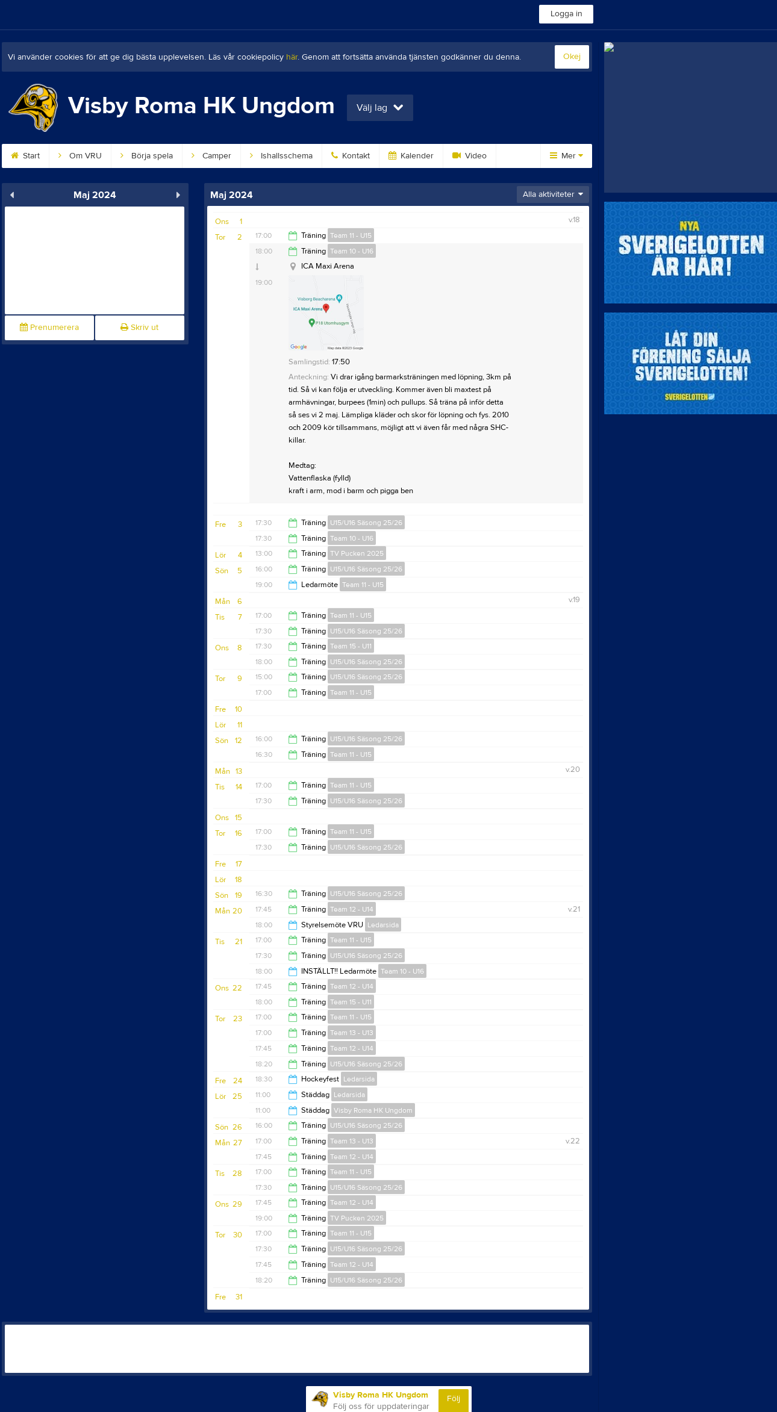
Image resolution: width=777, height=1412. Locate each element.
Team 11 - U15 (351, 235)
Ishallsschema (281, 156)
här (292, 57)
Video (469, 156)
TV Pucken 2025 (357, 553)
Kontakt (350, 156)
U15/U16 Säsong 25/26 (366, 522)
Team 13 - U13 (351, 1032)
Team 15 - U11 (351, 646)
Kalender (411, 156)
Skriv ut (139, 327)
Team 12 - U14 (351, 909)
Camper (211, 156)
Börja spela (146, 156)
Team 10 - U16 (351, 251)
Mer (566, 156)
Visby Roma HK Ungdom (373, 1110)
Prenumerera (49, 327)
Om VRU (80, 156)
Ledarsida (383, 925)
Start (25, 156)
